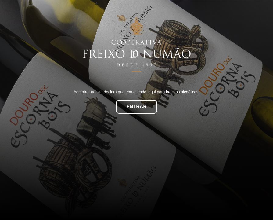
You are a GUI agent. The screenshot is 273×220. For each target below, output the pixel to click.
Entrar (136, 106)
